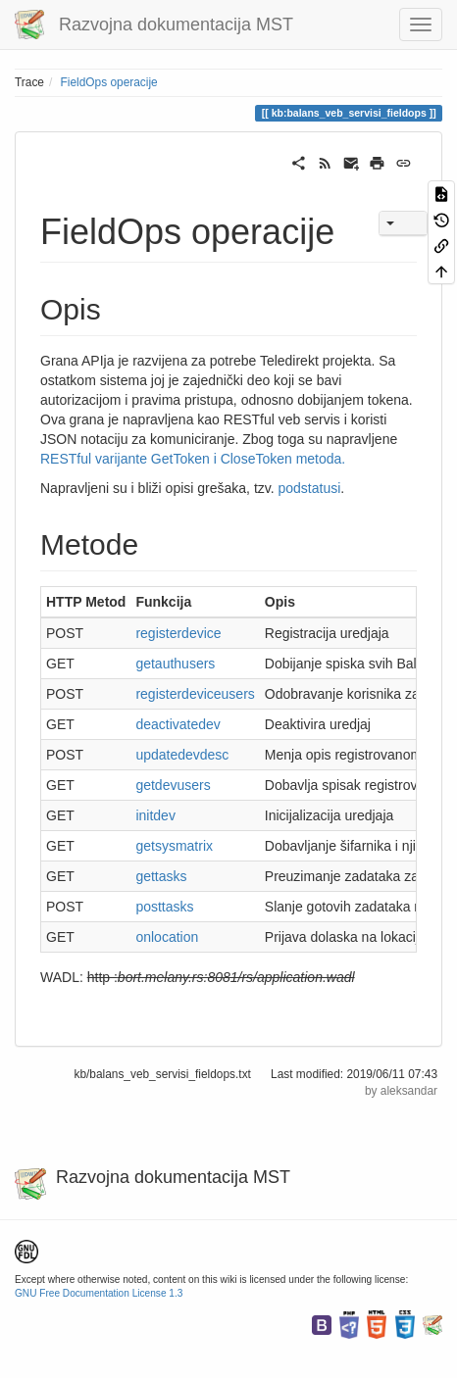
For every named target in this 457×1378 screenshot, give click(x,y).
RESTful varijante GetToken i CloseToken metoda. (192, 459)
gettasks (160, 876)
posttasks (164, 906)
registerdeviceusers (194, 694)
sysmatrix (184, 846)
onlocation (166, 937)
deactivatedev (177, 724)
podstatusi (310, 488)
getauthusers (175, 663)
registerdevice (178, 633)
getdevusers (172, 785)
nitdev (157, 815)
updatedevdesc (181, 755)
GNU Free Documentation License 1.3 (98, 1293)
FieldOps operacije (109, 82)
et (149, 846)
